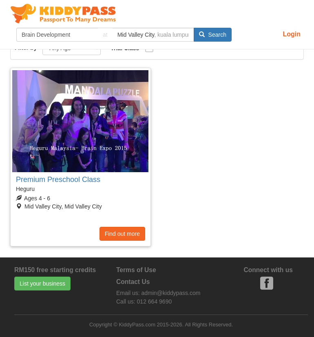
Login (292, 34)
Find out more (122, 234)
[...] (57, 35)
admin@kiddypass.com (170, 293)
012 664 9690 (154, 301)
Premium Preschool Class (58, 179)
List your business (42, 283)
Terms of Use (136, 269)
